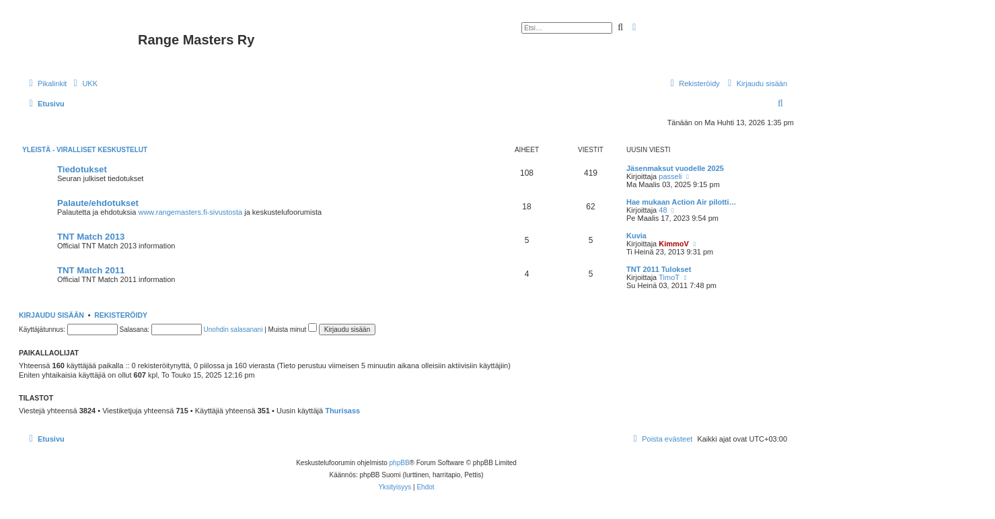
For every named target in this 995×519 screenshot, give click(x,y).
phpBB (400, 462)
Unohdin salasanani (233, 329)
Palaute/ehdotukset (98, 203)
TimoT (669, 277)
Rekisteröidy (120, 315)
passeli (670, 176)
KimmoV (674, 244)
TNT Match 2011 (90, 270)
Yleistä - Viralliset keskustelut (84, 149)
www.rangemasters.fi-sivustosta (190, 212)
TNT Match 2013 (90, 237)
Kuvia (636, 236)
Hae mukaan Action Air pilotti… (681, 202)
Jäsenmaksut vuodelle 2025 (675, 168)
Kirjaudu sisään (51, 315)
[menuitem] (84, 83)
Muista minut (292, 329)
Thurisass (342, 411)
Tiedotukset (82, 169)
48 (663, 210)
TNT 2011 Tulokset (658, 269)
